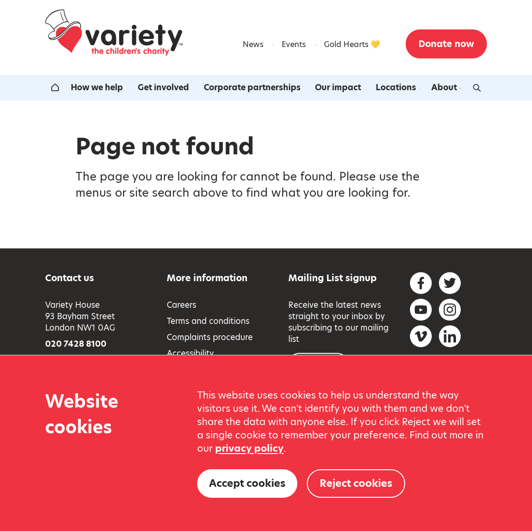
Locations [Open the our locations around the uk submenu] (399, 87)
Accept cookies (247, 483)
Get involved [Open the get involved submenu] (166, 87)
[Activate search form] (477, 88)
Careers (181, 305)
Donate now (446, 44)
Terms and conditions (208, 321)
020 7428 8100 (75, 344)
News (253, 44)
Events (294, 44)
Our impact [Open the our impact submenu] (341, 87)
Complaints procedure (210, 337)
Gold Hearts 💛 (352, 44)
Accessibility (190, 353)
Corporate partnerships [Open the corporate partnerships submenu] (252, 87)
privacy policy (249, 448)
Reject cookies (356, 483)
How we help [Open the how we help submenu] (99, 87)
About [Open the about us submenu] (447, 87)
